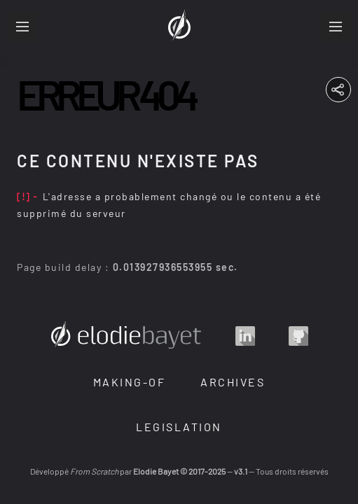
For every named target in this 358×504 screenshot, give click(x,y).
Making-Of (129, 381)
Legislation (179, 426)
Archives (232, 381)
